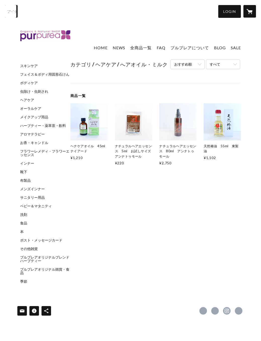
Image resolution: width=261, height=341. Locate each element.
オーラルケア (30, 108)
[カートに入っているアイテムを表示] (249, 11)
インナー (27, 163)
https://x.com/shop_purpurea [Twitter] (215, 311)
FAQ (161, 47)
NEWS (119, 47)
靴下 (23, 172)
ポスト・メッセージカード (41, 240)
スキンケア (29, 66)
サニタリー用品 (32, 197)
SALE (236, 47)
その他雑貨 (29, 249)
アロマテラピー (32, 134)
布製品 (25, 180)
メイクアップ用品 (34, 117)
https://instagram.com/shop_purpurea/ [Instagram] (227, 311)
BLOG (220, 47)
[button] (229, 11)
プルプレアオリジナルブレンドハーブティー (44, 259)
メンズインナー (32, 189)
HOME (101, 47)
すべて (215, 64)
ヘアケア (27, 100)
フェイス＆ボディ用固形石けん (44, 74)
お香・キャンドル (34, 142)
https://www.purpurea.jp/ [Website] (238, 311)
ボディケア (29, 83)
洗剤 (23, 214)
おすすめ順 (183, 64)
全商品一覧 (141, 47)
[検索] (11, 11)
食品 (23, 223)
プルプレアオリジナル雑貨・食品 (44, 271)
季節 (23, 281)
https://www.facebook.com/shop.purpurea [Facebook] (203, 311)
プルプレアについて (189, 47)
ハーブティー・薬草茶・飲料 (43, 125)
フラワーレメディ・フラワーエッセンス (44, 153)
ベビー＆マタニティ (36, 206)
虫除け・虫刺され (34, 91)
